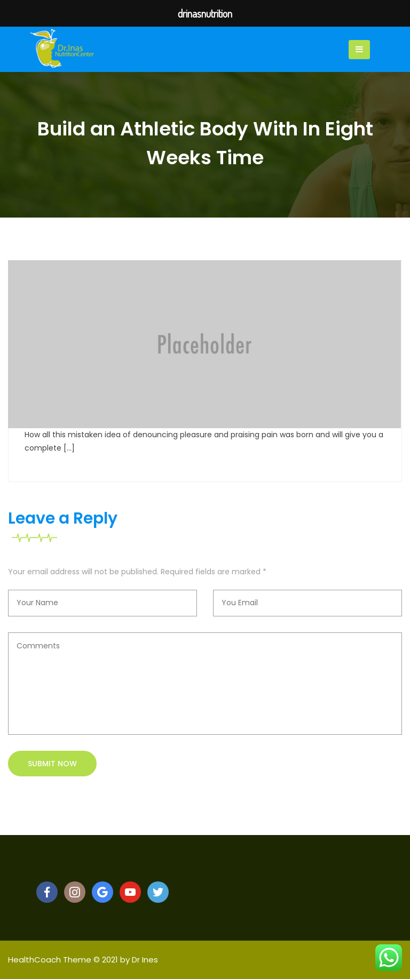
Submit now (52, 763)
